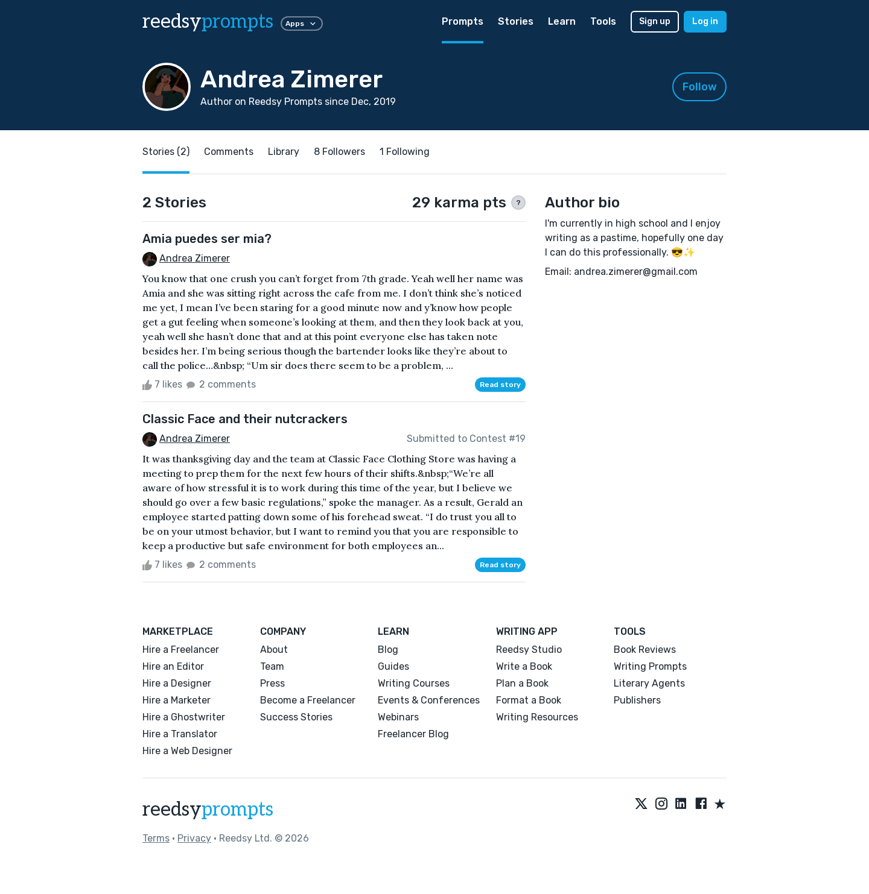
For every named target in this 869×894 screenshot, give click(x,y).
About (274, 649)
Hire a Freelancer (180, 649)
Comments (228, 151)
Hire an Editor (173, 666)
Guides (393, 666)
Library (283, 151)
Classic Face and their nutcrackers (245, 419)
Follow (700, 86)
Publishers (637, 700)
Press (272, 683)
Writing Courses (414, 683)
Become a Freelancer (307, 700)
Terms (156, 838)
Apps (301, 23)
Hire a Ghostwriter (183, 717)
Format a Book (528, 700)
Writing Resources (537, 717)
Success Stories (296, 717)
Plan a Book (522, 683)
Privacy (194, 838)
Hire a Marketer (176, 700)
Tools (603, 21)
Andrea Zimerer (194, 258)
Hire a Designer (176, 683)
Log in (705, 21)
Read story (500, 384)
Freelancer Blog (413, 734)
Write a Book (524, 666)
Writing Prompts (650, 666)
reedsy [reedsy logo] (207, 21)
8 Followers (339, 151)
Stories (515, 21)
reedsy (207, 809)
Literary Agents (649, 683)
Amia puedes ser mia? (207, 238)
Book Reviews (645, 649)
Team (272, 666)
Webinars (398, 717)
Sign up (654, 21)
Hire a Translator (179, 734)
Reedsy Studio (529, 649)
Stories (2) (165, 151)
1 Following (405, 151)
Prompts (462, 21)
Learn (562, 21)
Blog (388, 649)
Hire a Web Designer (187, 751)
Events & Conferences (429, 700)
